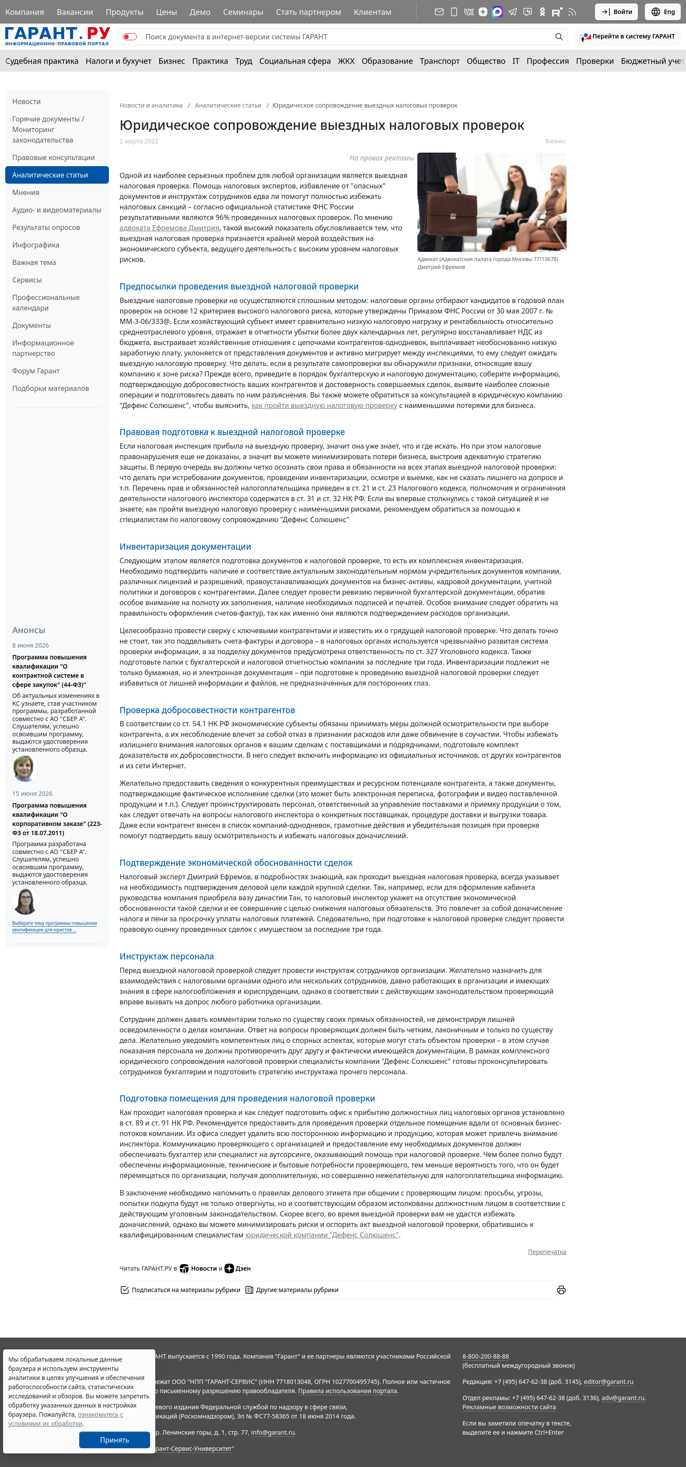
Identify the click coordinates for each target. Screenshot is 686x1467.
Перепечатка (547, 1251)
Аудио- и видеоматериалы (57, 210)
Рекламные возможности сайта (509, 1407)
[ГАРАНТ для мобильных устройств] (454, 12)
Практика (210, 61)
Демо (200, 12)
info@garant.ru (273, 1432)
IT (516, 61)
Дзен (237, 1268)
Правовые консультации (53, 157)
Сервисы (27, 280)
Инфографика (36, 245)
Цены (166, 12)
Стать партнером (308, 12)
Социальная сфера (295, 61)
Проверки (595, 61)
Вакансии (75, 12)
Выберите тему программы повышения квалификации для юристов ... (54, 926)
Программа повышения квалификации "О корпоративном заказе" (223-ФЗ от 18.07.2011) (57, 819)
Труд (243, 61)
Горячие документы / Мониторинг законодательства (48, 129)
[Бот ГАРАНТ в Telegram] (527, 12)
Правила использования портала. (348, 1391)
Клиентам (373, 12)
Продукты (125, 12)
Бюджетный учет (653, 61)
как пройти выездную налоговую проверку (325, 405)
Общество (486, 61)
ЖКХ (346, 61)
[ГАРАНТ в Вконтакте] (469, 12)
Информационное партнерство (43, 348)
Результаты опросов (46, 227)
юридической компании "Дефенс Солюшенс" (322, 1235)
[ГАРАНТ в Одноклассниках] (542, 12)
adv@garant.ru (623, 1398)
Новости (26, 101)
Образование (387, 61)
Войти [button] (617, 12)
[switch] (130, 36)
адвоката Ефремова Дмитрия (169, 228)
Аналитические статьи (50, 175)
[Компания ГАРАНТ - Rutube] (557, 12)
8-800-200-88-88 (485, 1356)
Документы (31, 325)
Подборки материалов (50, 388)
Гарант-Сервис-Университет (190, 1448)
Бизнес (171, 61)
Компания (24, 12)
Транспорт (440, 61)
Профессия (548, 61)
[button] (628, 36)
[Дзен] (483, 11)
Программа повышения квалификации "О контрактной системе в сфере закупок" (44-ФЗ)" (49, 671)
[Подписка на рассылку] (439, 12)
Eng (663, 12)
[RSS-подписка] (572, 12)
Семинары (243, 12)
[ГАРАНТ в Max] (497, 11)
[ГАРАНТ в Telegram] (513, 12)
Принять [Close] (115, 1440)
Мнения (25, 192)
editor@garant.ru (609, 1381)
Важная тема (34, 262)
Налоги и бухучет (119, 61)
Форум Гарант (36, 371)
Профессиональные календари (46, 303)
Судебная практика (42, 61)
